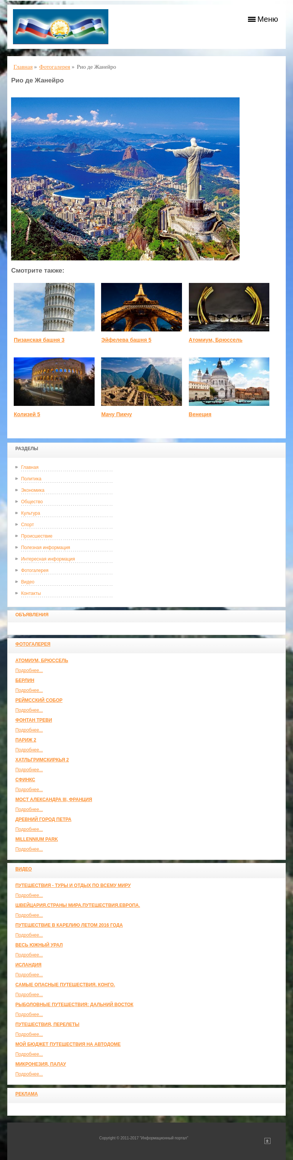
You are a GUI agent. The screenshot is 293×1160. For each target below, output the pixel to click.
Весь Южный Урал (39, 945)
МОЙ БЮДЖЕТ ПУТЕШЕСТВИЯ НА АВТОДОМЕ (68, 1044)
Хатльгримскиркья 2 (42, 760)
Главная (30, 467)
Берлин (24, 680)
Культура (30, 513)
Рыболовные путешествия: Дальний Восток (74, 1004)
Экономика (32, 490)
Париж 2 (25, 740)
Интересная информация (48, 559)
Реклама (26, 1094)
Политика (31, 478)
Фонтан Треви (33, 720)
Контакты (31, 593)
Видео (27, 582)
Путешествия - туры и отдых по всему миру (73, 885)
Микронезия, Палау (40, 1064)
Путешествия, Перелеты (47, 1024)
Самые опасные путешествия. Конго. (65, 984)
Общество (32, 501)
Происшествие (36, 536)
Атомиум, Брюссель (41, 660)
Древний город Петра (43, 819)
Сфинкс (25, 779)
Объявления (31, 614)
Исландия (28, 965)
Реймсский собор (39, 700)
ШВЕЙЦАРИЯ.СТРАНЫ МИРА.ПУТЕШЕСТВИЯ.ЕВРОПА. (77, 905)
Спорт (27, 524)
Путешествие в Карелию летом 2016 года (69, 925)
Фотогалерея (34, 570)
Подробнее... (29, 670)
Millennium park (36, 839)
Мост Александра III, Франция (53, 799)
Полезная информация (45, 547)
